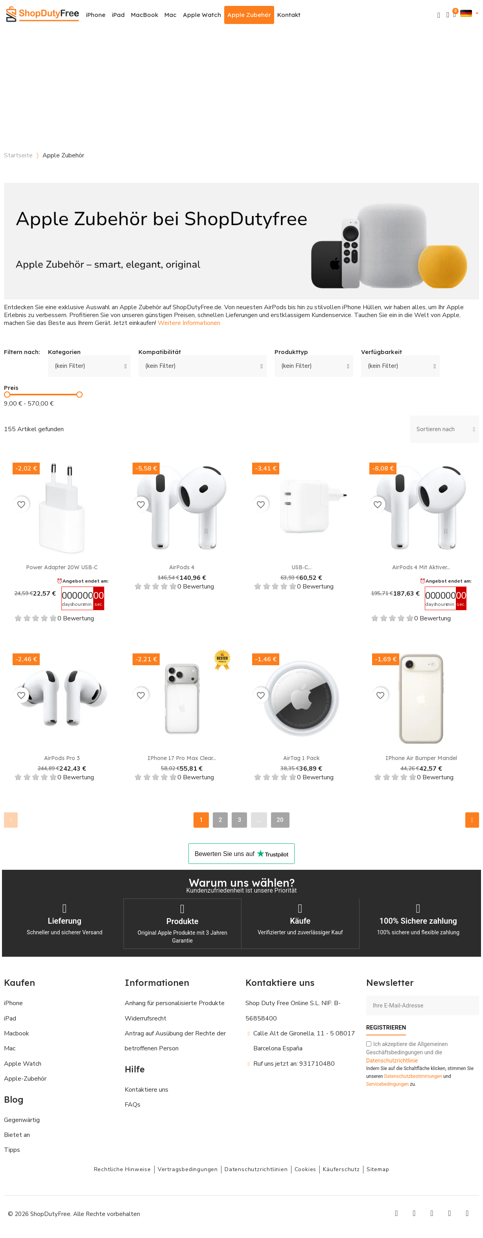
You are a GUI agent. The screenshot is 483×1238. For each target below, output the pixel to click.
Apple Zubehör (249, 14)
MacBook (144, 14)
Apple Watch (202, 14)
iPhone (95, 14)
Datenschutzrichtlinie (392, 1060)
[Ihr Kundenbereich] (447, 14)
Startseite (18, 155)
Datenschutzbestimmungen (413, 1075)
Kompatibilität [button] (159, 352)
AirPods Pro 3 (62, 758)
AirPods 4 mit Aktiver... (421, 567)
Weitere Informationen (189, 323)
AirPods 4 (181, 567)
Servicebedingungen (387, 1083)
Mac (170, 14)
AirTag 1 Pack (301, 758)
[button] (438, 15)
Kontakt (288, 14)
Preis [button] (11, 388)
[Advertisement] (241, 88)
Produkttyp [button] (291, 352)
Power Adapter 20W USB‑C (62, 567)
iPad (118, 14)
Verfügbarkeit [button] (381, 352)
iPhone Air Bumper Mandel (421, 758)
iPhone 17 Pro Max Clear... (181, 758)
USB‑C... (301, 567)
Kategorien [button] (64, 352)
